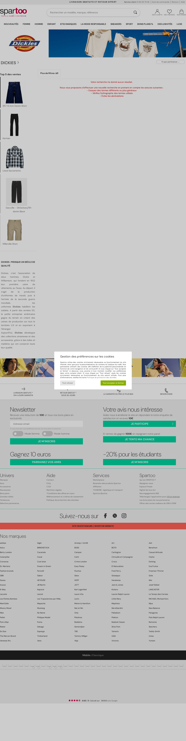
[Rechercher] (135, 12)
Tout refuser (67, 383)
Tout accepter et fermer (113, 383)
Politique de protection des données (101, 377)
